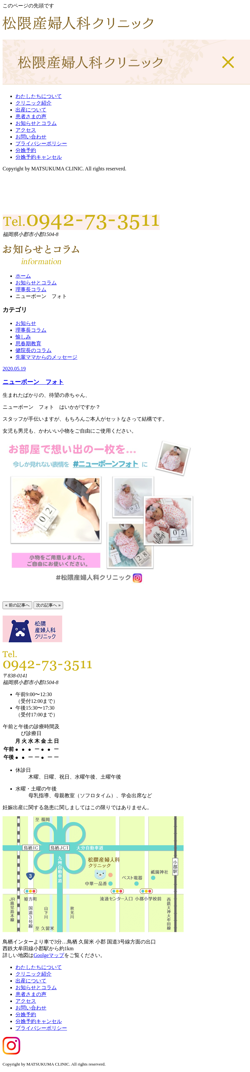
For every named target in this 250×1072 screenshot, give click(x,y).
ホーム (23, 276)
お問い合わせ (30, 136)
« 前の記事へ (17, 605)
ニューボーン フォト (33, 381)
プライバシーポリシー (41, 143)
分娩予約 (25, 150)
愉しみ (23, 337)
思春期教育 (28, 343)
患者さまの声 (30, 116)
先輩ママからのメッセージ (46, 357)
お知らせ (25, 323)
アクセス (25, 130)
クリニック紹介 (33, 103)
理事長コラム (30, 289)
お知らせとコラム (36, 123)
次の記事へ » (48, 605)
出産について (30, 109)
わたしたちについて (38, 96)
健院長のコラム (33, 350)
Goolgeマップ (49, 955)
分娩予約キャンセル (38, 157)
